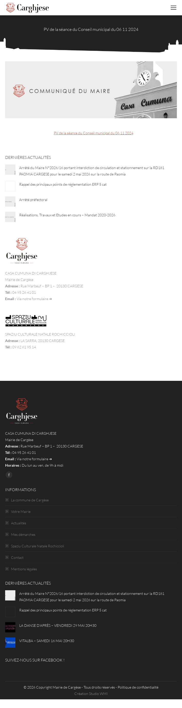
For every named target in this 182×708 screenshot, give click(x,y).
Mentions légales (24, 569)
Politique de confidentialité (138, 687)
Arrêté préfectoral (33, 199)
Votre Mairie (21, 511)
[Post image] (10, 169)
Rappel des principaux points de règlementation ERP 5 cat (63, 184)
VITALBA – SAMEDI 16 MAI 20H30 (46, 641)
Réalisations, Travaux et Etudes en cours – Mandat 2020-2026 (67, 215)
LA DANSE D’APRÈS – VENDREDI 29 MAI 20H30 (57, 625)
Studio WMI (98, 693)
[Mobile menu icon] (173, 7)
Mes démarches (23, 534)
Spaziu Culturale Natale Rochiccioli (37, 546)
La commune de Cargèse (30, 500)
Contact (17, 557)
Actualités (18, 523)
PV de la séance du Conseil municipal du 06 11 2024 (93, 133)
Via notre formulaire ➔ (34, 299)
